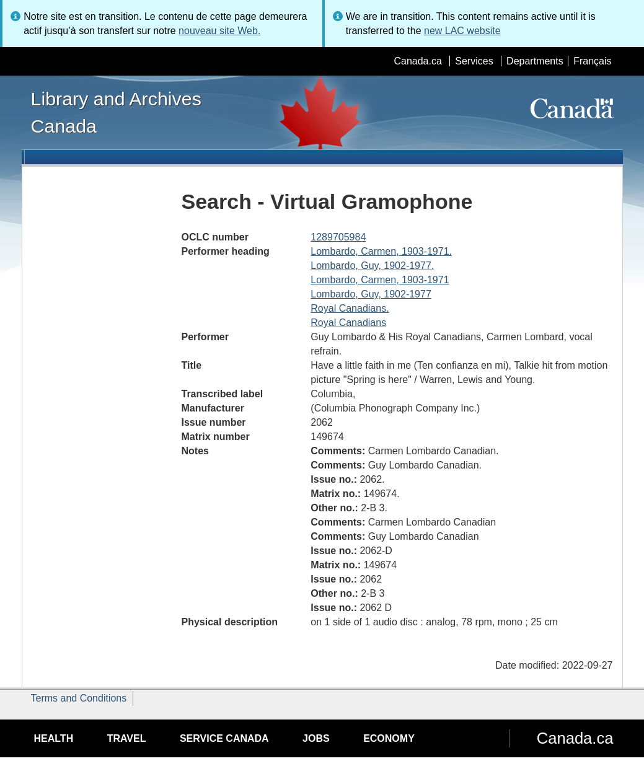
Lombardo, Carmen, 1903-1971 (380, 280)
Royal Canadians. (350, 308)
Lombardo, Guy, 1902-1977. (372, 265)
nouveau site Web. (219, 30)
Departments (534, 61)
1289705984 (338, 237)
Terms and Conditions (79, 698)
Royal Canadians (348, 322)
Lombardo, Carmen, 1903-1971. (381, 251)
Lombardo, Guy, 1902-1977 (371, 294)
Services (474, 61)
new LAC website (462, 30)
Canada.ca (417, 61)
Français (592, 61)
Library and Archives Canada (116, 112)
